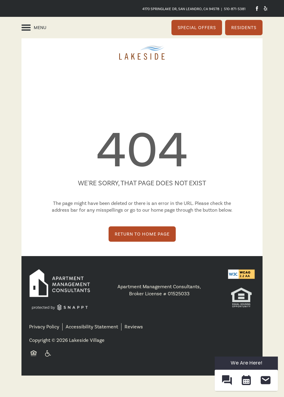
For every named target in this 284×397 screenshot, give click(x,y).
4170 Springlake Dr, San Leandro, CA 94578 (180, 9)
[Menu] (33, 27)
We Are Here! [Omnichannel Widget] (246, 362)
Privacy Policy (44, 327)
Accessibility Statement (92, 327)
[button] (196, 27)
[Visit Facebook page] (257, 8)
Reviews (134, 327)
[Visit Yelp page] (265, 8)
